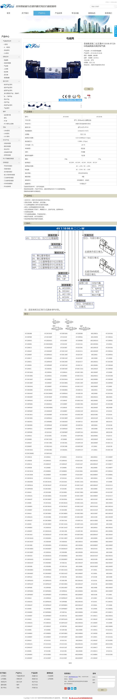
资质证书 (3, 682)
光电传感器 (7, 143)
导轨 (4, 127)
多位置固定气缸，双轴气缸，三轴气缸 (11, 95)
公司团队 (3, 679)
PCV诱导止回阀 (8, 124)
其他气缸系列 (8, 105)
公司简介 (3, 676)
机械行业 (35, 676)
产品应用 (58, 13)
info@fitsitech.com (73, 676)
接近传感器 (7, 146)
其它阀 (6, 75)
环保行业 (35, 687)
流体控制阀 (7, 63)
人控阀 (6, 69)
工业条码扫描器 (9, 177)
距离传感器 (7, 155)
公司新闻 (50, 679)
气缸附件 (6, 108)
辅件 (4, 111)
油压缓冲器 (7, 115)
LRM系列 (7, 130)
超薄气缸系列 (8, 90)
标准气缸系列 (8, 84)
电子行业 (35, 682)
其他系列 (6, 50)
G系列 (6, 44)
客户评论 (3, 687)
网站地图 (65, 698)
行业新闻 (50, 676)
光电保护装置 (8, 152)
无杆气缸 (6, 102)
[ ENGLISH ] (114, 2)
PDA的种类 (7, 186)
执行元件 (5, 81)
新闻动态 (91, 13)
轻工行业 (35, 685)
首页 (8, 13)
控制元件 (5, 56)
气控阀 (6, 66)
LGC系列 (6, 136)
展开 (115, 31)
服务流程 (3, 685)
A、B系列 (7, 47)
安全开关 (6, 149)
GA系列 (6, 53)
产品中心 (41, 13)
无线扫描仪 (7, 169)
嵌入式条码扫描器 (9, 174)
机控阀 (6, 72)
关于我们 (25, 13)
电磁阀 (6, 60)
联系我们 (108, 13)
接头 (5, 118)
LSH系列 (6, 133)
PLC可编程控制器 (8, 158)
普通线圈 (6, 77)
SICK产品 (6, 140)
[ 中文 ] (107, 2)
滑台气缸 (6, 99)
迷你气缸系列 (8, 87)
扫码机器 (5, 162)
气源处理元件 (7, 41)
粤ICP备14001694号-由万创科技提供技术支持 (80, 698)
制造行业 (35, 679)
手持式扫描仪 (8, 166)
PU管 (5, 121)
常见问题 (75, 13)
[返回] (70, 663)
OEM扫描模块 (8, 183)
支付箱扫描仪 (8, 172)
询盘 (89, 89)
